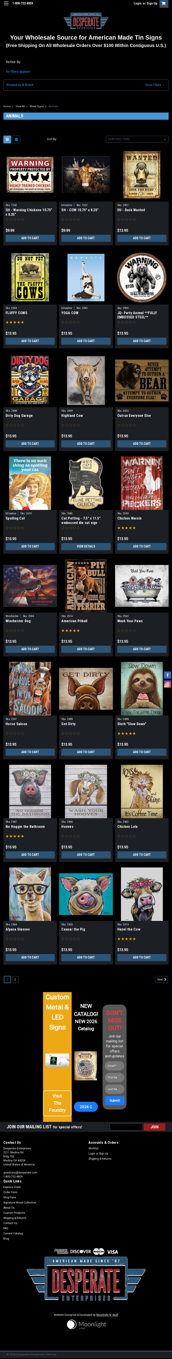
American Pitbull (74, 621)
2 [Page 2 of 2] (15, 979)
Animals (53, 106)
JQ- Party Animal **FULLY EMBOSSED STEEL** (137, 315)
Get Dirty (68, 724)
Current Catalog (13, 1233)
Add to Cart (30, 238)
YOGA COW (69, 313)
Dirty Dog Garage (19, 415)
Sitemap (51, 1354)
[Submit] (114, 1100)
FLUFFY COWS (16, 313)
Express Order (12, 1187)
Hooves (67, 826)
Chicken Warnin (129, 518)
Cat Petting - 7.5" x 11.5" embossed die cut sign (81, 520)
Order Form (10, 1192)
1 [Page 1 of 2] (7, 979)
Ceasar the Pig (73, 929)
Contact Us (10, 1223)
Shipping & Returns (100, 1158)
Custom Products (14, 1212)
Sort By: (52, 139)
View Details (86, 546)
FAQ (5, 1228)
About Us (9, 1207)
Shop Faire (9, 1197)
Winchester (12, 616)
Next (162, 979)
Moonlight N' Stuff (107, 1314)
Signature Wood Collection (19, 1202)
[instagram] (167, 684)
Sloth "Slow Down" (131, 724)
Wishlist (93, 1148)
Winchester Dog (18, 621)
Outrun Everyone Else (134, 415)
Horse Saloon (16, 724)
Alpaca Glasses (18, 929)
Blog (6, 1238)
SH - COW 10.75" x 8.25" (80, 210)
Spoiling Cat (15, 518)
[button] (86, 85)
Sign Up (152, 3)
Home (7, 106)
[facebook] (167, 675)
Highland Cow (72, 415)
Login (138, 3)
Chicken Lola (127, 826)
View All (20, 106)
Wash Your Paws (130, 621)
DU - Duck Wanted (131, 210)
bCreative (66, 205)
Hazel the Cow (128, 929)
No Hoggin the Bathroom (25, 826)
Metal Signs (37, 106)
